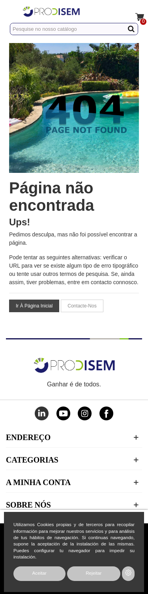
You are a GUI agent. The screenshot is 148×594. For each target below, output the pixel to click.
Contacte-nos (81, 306)
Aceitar (39, 572)
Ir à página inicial (34, 306)
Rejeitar (93, 572)
